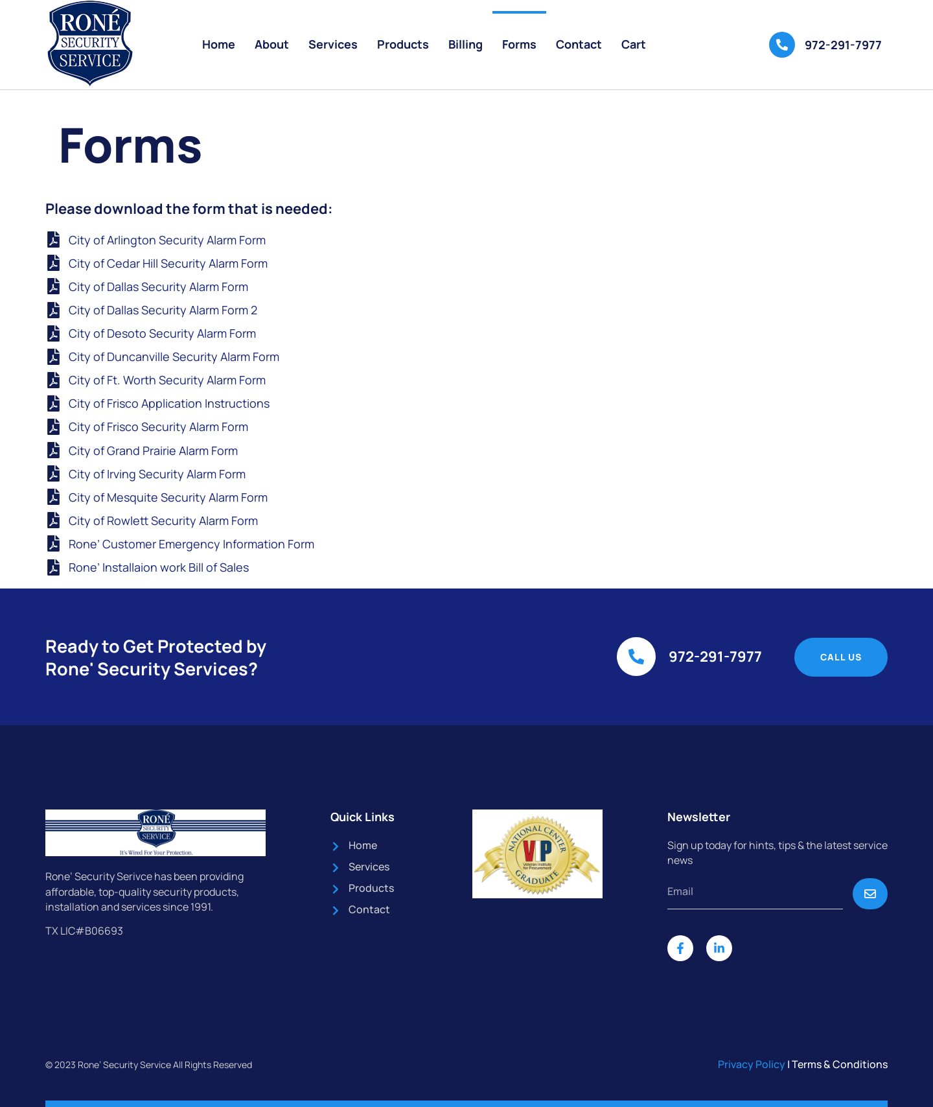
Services (333, 44)
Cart (633, 44)
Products (403, 44)
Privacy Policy (751, 1064)
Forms (519, 44)
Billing (465, 44)
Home (218, 44)
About (272, 44)
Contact (579, 44)
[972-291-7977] (782, 45)
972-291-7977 (843, 44)
